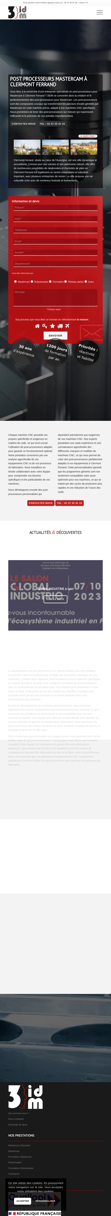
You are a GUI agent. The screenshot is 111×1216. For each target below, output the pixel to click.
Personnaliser (45, 1201)
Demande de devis (17, 1124)
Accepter (22, 1201)
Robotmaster (14, 1162)
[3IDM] (46, 12)
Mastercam (14, 1151)
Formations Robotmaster (20, 1168)
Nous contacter (16, 1119)
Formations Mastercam (20, 1156)
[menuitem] (98, 12)
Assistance (13, 1173)
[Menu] (98, 12)
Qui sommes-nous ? (18, 1113)
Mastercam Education (19, 1145)
